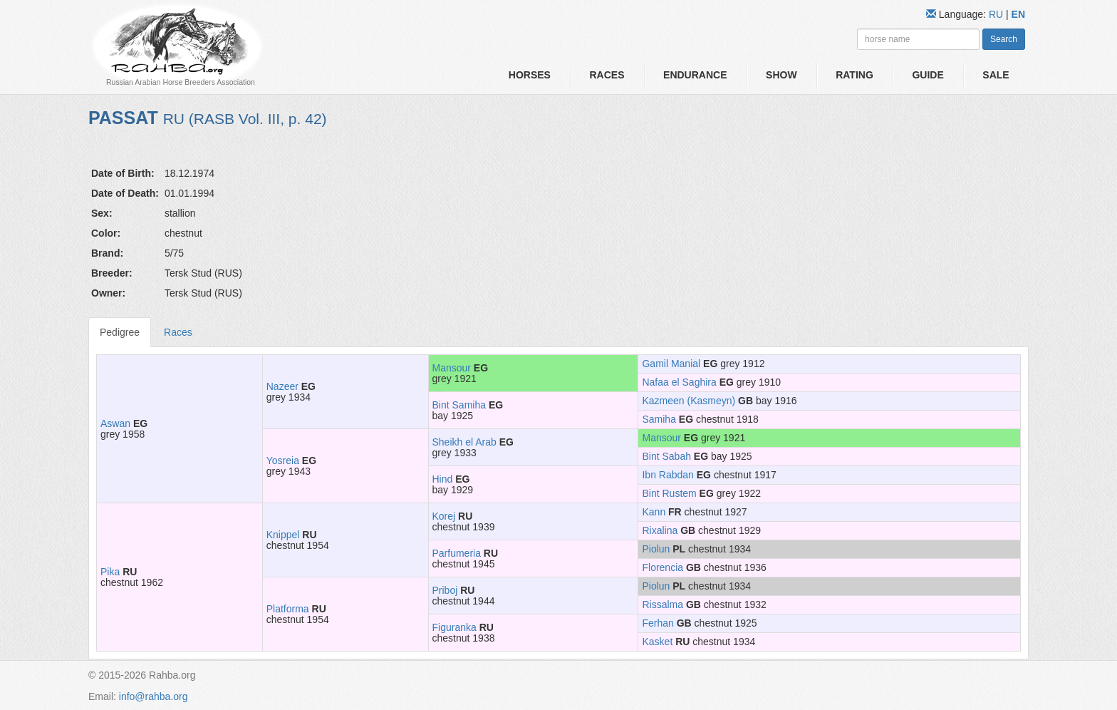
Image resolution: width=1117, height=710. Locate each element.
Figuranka (454, 627)
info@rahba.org (153, 696)
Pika (110, 571)
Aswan (115, 423)
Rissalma (662, 604)
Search (1003, 39)
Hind (442, 479)
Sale (995, 75)
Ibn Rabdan (667, 474)
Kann (653, 512)
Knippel (283, 534)
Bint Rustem (669, 493)
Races (606, 75)
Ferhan (657, 623)
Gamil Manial (671, 363)
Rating (854, 75)
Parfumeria (456, 553)
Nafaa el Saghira (679, 382)
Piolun (656, 549)
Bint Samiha (459, 405)
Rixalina (659, 530)
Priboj (445, 590)
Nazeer (282, 386)
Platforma (287, 608)
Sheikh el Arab (464, 442)
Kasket (657, 641)
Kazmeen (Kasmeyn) (688, 400)
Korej (444, 516)
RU (997, 14)
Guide (927, 75)
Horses (530, 75)
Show (781, 75)
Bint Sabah (666, 456)
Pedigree (120, 332)
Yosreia (282, 460)
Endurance (695, 75)
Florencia (662, 567)
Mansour (451, 368)
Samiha (658, 419)
